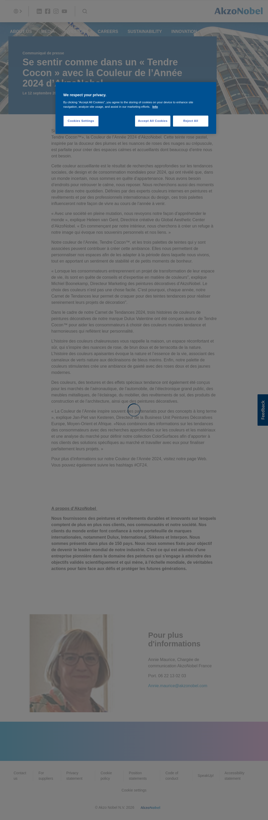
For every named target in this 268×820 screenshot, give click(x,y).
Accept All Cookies (153, 120)
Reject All (190, 120)
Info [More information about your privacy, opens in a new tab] (155, 106)
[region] (135, 108)
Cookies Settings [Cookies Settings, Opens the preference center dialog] (81, 120)
